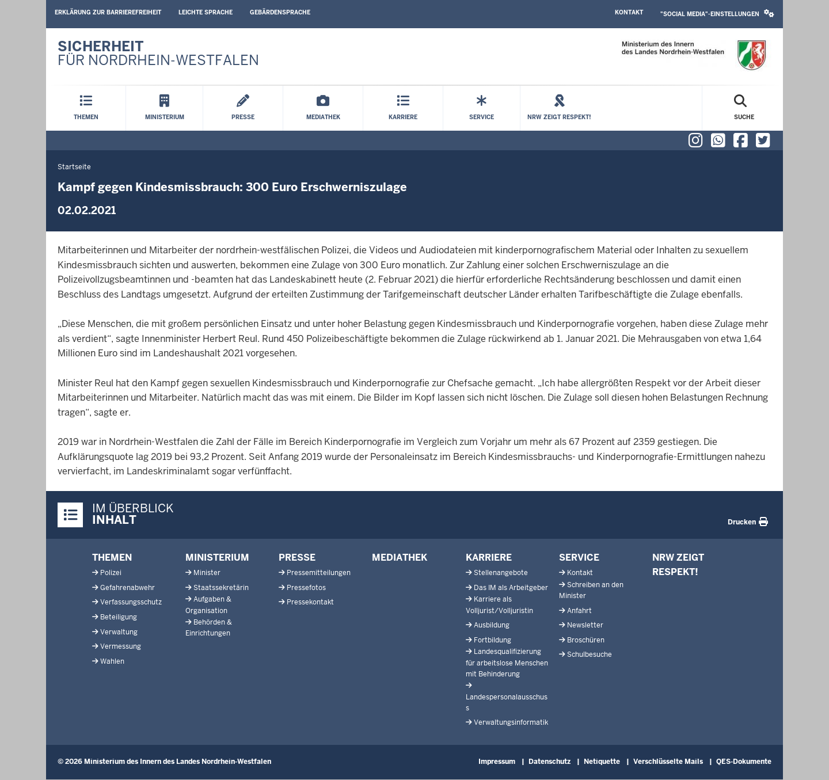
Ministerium (217, 557)
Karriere (489, 557)
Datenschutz (549, 761)
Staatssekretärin (221, 587)
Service (579, 557)
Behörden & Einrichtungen (208, 628)
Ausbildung (491, 625)
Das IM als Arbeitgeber (511, 587)
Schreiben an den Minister (591, 590)
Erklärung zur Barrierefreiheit (108, 12)
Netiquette (602, 761)
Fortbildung (492, 640)
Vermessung (120, 646)
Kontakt (629, 12)
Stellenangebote (501, 572)
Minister (206, 572)
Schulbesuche (589, 654)
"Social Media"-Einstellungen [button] (717, 13)
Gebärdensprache (280, 12)
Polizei (110, 572)
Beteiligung (118, 617)
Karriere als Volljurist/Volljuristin (499, 605)
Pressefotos (306, 587)
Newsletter (585, 625)
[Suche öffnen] (744, 108)
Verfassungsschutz (131, 602)
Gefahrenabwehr (127, 587)
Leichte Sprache (205, 12)
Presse (297, 557)
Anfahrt (579, 610)
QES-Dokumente (743, 761)
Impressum (496, 761)
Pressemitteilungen (319, 572)
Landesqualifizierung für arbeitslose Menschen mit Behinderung (507, 662)
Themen (112, 557)
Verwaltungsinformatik (511, 722)
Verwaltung (119, 632)
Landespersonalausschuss (506, 703)
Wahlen (112, 661)
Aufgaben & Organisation (208, 605)
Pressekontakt (310, 602)
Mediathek (399, 557)
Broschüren (585, 640)
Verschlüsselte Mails (668, 761)
